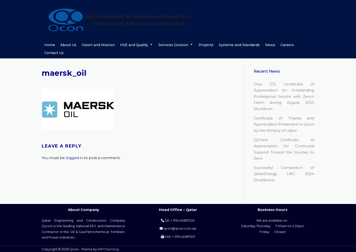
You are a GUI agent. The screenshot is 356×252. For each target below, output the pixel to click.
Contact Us (54, 53)
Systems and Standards (239, 45)
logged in (74, 157)
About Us (68, 45)
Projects (206, 45)
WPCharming (108, 249)
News (270, 45)
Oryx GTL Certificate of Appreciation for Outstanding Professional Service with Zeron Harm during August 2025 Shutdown (284, 96)
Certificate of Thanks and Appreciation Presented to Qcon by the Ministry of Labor (284, 124)
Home (49, 45)
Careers (287, 45)
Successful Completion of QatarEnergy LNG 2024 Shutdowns (284, 173)
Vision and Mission (98, 45)
